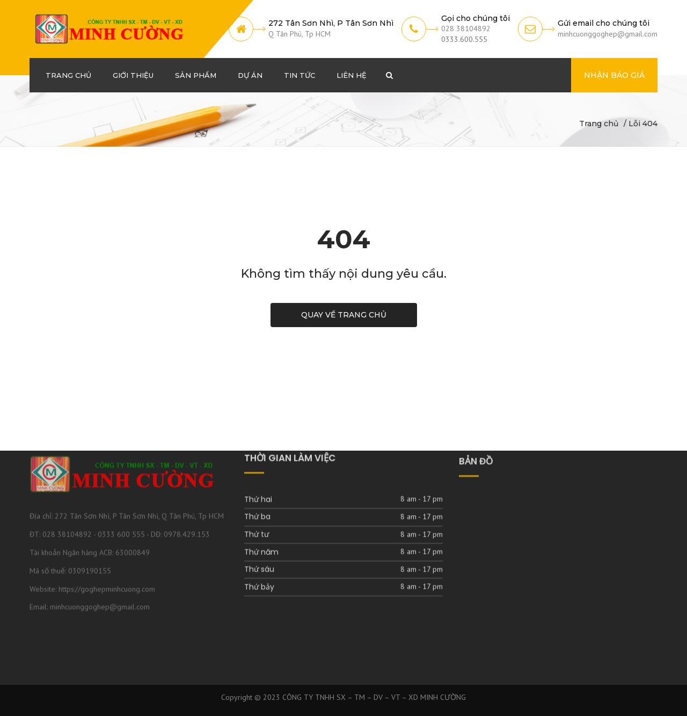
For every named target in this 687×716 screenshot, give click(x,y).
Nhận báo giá (614, 75)
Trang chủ (598, 123)
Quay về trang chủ (343, 315)
